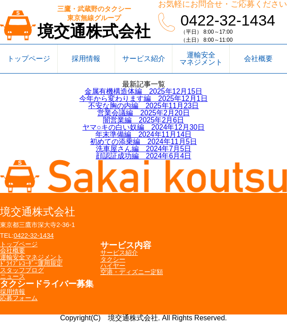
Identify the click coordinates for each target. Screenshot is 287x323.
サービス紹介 (143, 58)
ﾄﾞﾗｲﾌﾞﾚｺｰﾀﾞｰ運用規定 (31, 263)
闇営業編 (143, 120)
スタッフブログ (22, 270)
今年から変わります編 (143, 98)
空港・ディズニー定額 (131, 271)
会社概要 (258, 58)
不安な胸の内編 (143, 105)
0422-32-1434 (227, 20)
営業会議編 (143, 113)
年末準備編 (143, 134)
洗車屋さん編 (143, 149)
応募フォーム (19, 297)
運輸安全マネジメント (201, 58)
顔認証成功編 (143, 156)
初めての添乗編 (143, 141)
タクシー (112, 259)
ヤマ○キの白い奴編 (143, 127)
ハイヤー (112, 265)
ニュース (12, 276)
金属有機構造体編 (143, 91)
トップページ (28, 58)
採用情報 (86, 58)
